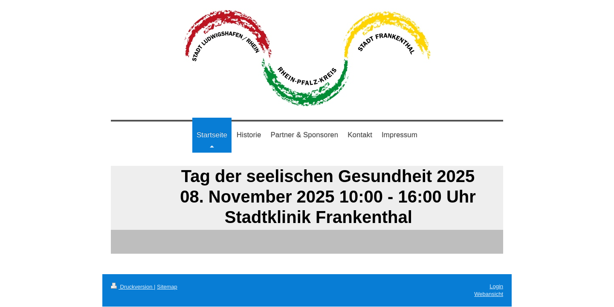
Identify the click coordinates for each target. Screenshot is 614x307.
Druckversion (132, 287)
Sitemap (167, 287)
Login (496, 286)
